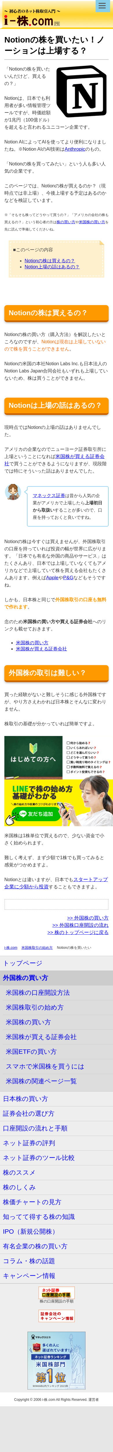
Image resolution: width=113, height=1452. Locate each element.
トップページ (23, 963)
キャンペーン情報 (29, 1275)
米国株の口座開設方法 (38, 992)
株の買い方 (66, 222)
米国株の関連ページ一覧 (41, 1081)
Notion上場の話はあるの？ (52, 266)
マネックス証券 (49, 495)
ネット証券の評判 (29, 1143)
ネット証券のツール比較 (39, 1157)
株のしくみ (19, 1187)
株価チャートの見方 (32, 1202)
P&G (68, 577)
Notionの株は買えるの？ (50, 260)
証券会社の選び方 (28, 1113)
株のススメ (19, 1172)
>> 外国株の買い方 (88, 918)
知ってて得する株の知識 (39, 1216)
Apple (52, 577)
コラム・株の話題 (29, 1261)
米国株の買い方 (92, 222)
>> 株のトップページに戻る (78, 932)
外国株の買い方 (25, 977)
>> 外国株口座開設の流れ (80, 925)
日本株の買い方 (25, 1098)
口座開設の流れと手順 (35, 1128)
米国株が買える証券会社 (41, 648)
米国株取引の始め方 (37, 948)
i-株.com (10, 948)
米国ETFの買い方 (31, 1051)
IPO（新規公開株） (31, 1231)
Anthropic (75, 149)
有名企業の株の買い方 (35, 1246)
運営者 (93, 1400)
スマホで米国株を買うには (45, 1066)
